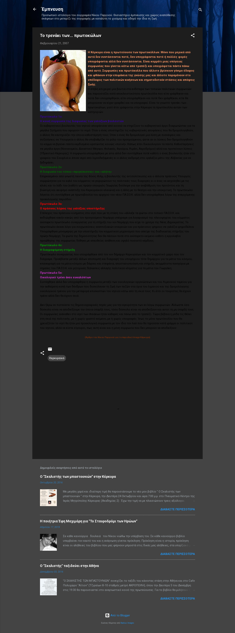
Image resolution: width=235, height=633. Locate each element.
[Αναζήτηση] (200, 10)
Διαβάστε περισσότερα (177, 509)
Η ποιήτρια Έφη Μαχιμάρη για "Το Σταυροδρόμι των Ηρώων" (88, 521)
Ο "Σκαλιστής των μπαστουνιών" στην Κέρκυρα (78, 477)
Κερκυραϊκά (56, 358)
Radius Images (127, 623)
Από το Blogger (117, 615)
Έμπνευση (52, 9)
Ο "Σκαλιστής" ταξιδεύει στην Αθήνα (69, 566)
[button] (192, 36)
